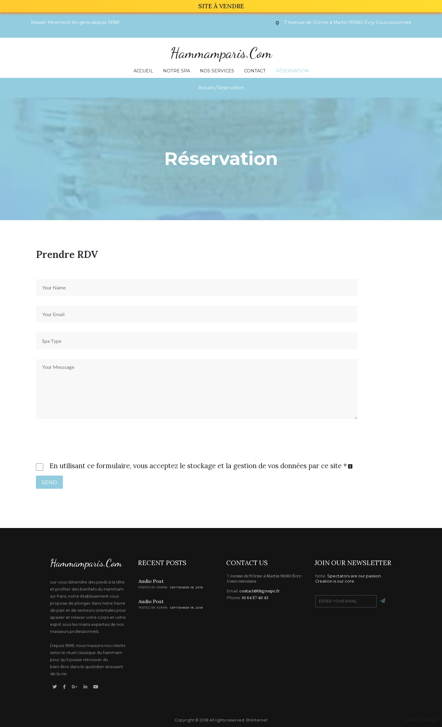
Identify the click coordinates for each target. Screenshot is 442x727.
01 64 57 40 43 (421, 720)
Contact (255, 71)
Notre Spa (176, 71)
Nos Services (217, 71)
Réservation (292, 71)
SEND (49, 482)
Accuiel (206, 88)
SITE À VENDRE (221, 6)
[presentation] (77, 437)
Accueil (143, 71)
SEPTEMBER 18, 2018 (186, 587)
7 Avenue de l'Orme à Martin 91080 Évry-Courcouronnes (265, 578)
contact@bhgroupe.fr (259, 591)
